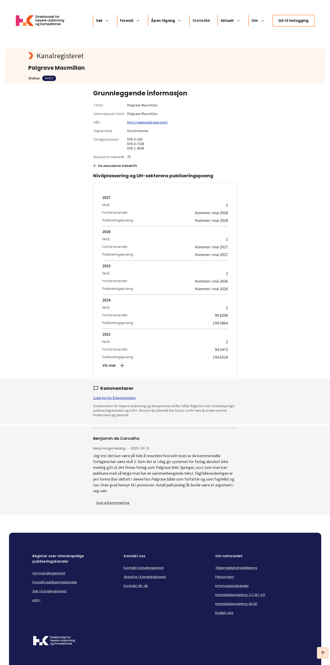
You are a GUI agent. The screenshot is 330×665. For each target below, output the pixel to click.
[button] (165, 365)
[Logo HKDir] (54, 641)
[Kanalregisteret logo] (118, 55)
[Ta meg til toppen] (323, 653)
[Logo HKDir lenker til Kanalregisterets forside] (43, 20)
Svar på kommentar (113, 502)
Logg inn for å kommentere (114, 397)
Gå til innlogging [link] (293, 20)
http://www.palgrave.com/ (147, 122)
